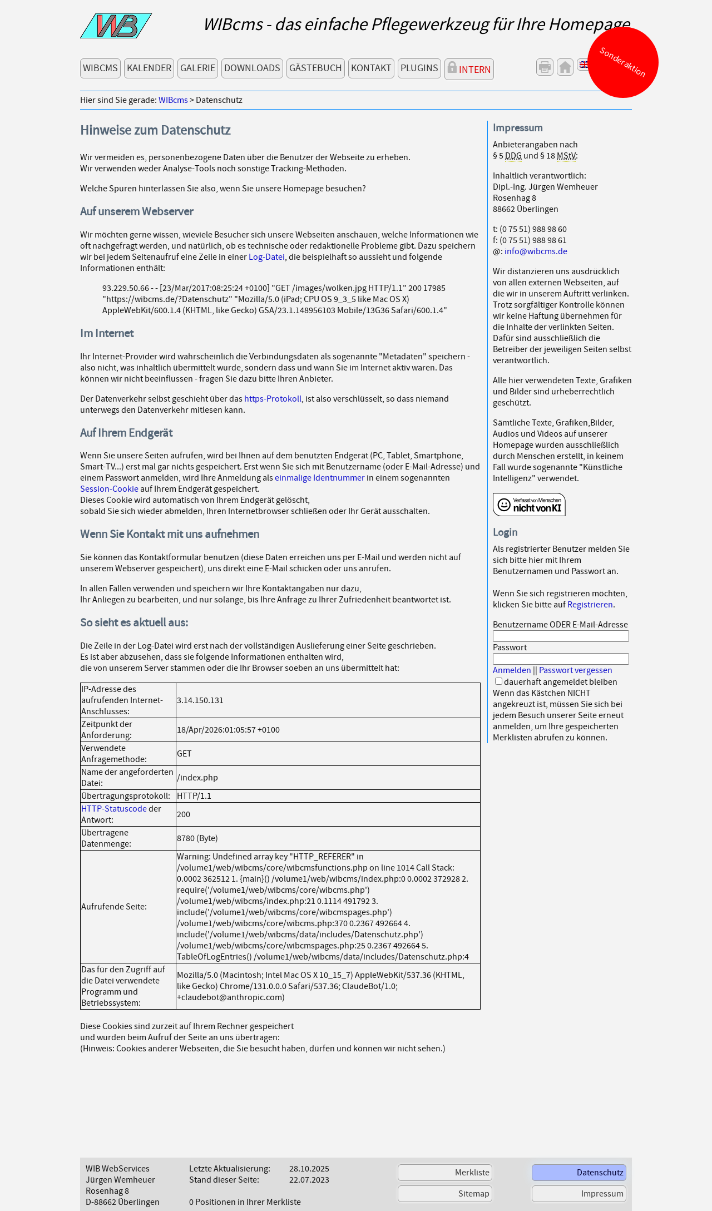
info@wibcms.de (536, 251)
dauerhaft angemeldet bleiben (560, 682)
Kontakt (371, 68)
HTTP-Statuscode (114, 808)
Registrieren (590, 604)
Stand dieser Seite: (224, 1179)
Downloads (252, 68)
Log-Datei (267, 257)
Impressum (602, 1193)
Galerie (197, 68)
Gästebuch (315, 68)
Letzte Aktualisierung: (229, 1168)
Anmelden (512, 670)
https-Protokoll (272, 398)
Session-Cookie (109, 489)
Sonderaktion (623, 62)
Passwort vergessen (575, 670)
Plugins (419, 68)
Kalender (149, 68)
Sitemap (474, 1193)
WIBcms (100, 68)
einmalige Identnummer (320, 477)
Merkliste (472, 1172)
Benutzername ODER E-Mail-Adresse (560, 624)
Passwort (510, 647)
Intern (469, 68)
